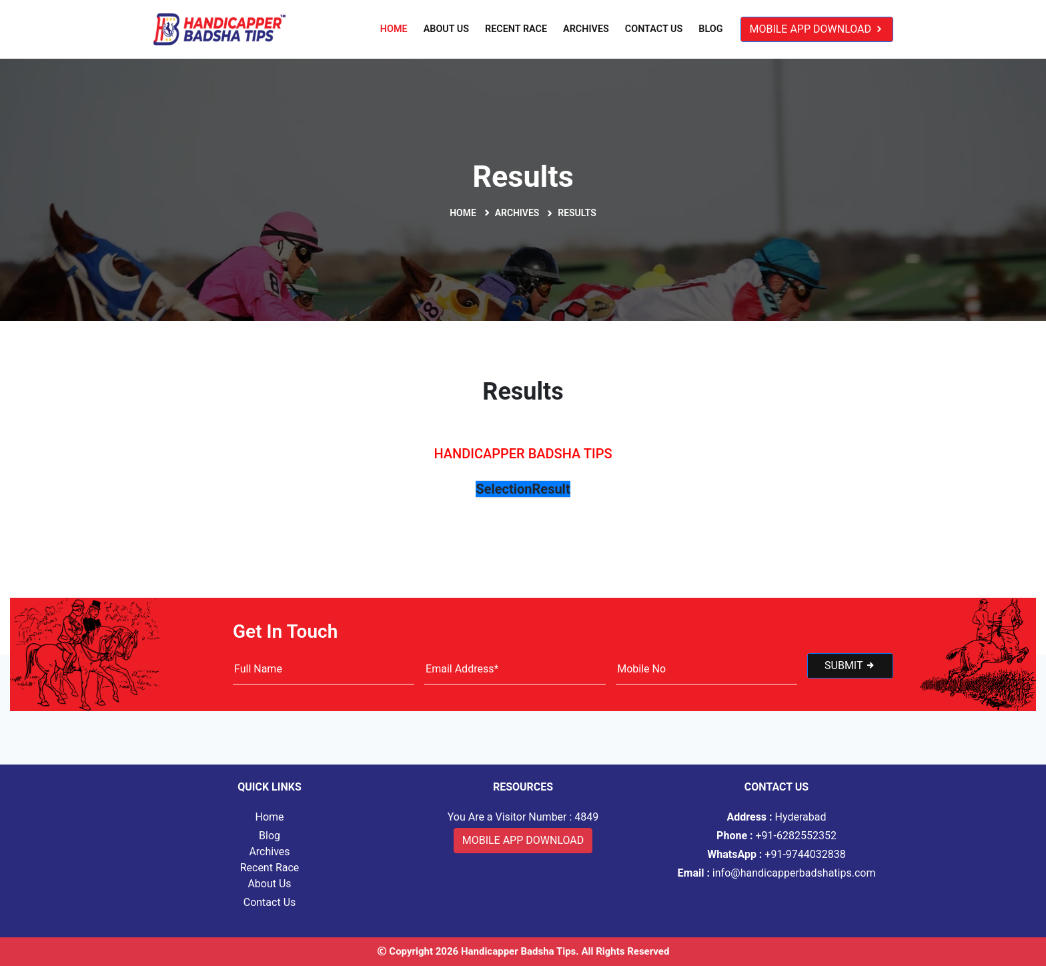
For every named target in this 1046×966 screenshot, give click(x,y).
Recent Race (516, 29)
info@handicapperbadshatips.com (777, 873)
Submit (850, 665)
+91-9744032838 (776, 854)
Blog (710, 29)
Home (394, 29)
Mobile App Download (817, 29)
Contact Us (653, 29)
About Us (446, 29)
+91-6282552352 (776, 835)
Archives (586, 29)
